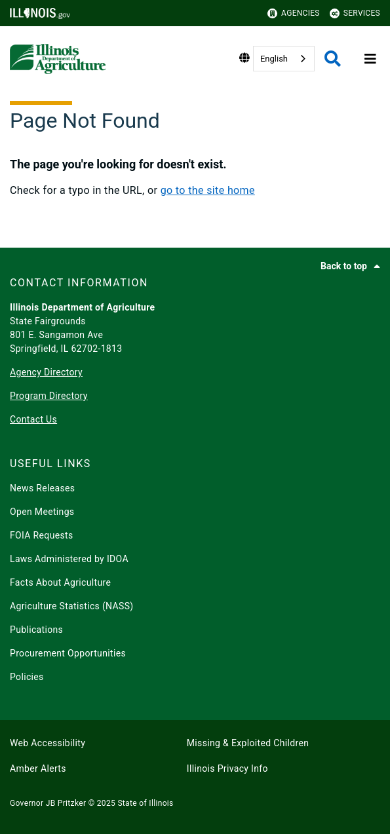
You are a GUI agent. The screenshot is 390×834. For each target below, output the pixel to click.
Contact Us (33, 419)
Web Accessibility (47, 743)
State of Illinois (145, 803)
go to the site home (208, 190)
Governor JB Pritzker (48, 803)
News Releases (42, 488)
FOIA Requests (41, 535)
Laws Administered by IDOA (69, 559)
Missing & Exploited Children (248, 743)
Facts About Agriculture (60, 582)
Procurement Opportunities (68, 653)
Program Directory (49, 395)
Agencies (293, 13)
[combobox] (284, 58)
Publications (36, 629)
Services (355, 13)
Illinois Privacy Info (227, 768)
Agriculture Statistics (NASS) (72, 606)
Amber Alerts (38, 768)
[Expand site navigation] (370, 59)
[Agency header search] (332, 58)
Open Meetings (42, 511)
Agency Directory (46, 372)
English (274, 59)
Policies (27, 677)
